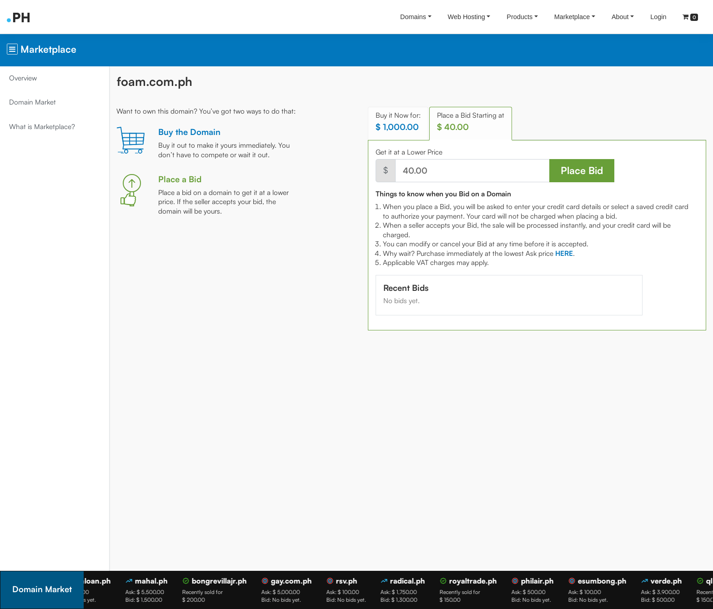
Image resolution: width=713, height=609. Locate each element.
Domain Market (32, 102)
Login (658, 16)
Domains (413, 16)
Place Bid (582, 170)
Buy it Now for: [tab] (398, 121)
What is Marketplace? (42, 126)
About (620, 16)
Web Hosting (466, 16)
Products (519, 16)
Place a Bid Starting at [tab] (470, 121)
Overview (23, 78)
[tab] (564, 253)
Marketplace (572, 16)
